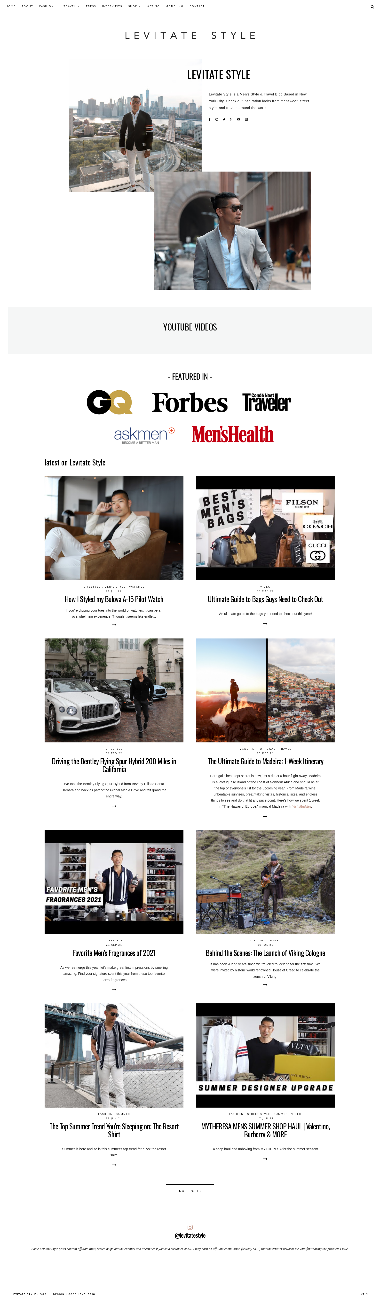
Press (91, 6)
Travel (70, 6)
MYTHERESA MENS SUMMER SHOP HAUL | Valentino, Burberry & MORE (265, 1130)
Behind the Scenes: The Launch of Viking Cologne (265, 952)
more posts (190, 1191)
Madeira (246, 748)
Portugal (267, 748)
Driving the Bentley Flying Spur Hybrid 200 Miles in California (114, 765)
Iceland (257, 940)
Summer (123, 1114)
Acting (153, 6)
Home (11, 6)
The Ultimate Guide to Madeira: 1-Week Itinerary (265, 761)
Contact (197, 6)
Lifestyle (92, 586)
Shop (132, 6)
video (265, 586)
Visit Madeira (301, 806)
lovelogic (86, 1294)
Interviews (112, 6)
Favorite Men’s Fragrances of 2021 (114, 952)
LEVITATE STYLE (24, 1294)
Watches (136, 586)
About (27, 6)
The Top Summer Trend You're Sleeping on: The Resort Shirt (114, 1130)
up (364, 1294)
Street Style (258, 1114)
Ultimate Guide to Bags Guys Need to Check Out (265, 598)
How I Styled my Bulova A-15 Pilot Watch (114, 598)
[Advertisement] (190, 1270)
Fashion (46, 6)
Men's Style (115, 586)
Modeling (174, 6)
